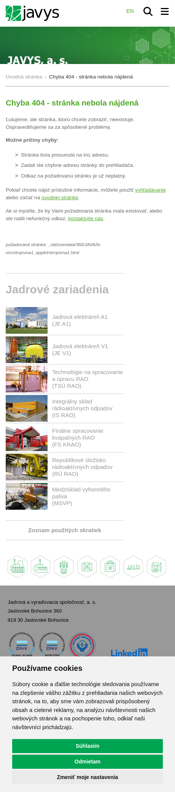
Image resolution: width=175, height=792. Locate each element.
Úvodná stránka (24, 77)
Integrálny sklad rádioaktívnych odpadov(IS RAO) (82, 408)
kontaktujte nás (85, 218)
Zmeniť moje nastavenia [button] (87, 777)
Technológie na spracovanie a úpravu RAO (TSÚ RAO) (87, 379)
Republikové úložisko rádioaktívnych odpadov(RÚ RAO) (82, 467)
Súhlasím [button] (87, 746)
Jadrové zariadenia (57, 289)
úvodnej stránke (59, 197)
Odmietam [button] (87, 761)
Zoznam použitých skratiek (64, 530)
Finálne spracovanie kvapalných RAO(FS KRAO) (77, 437)
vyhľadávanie (150, 190)
